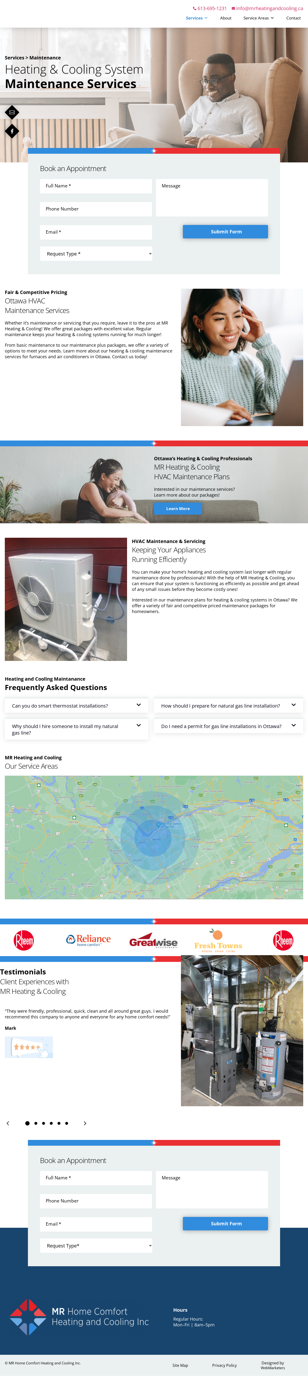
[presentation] (8, 1128)
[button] (76, 710)
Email (54, 237)
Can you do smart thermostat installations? (60, 711)
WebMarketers (272, 1372)
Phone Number (63, 214)
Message (171, 191)
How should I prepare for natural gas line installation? (220, 711)
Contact (293, 20)
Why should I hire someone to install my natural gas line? (65, 734)
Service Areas (259, 20)
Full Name (59, 191)
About (225, 20)
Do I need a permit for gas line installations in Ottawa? (221, 731)
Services (197, 20)
